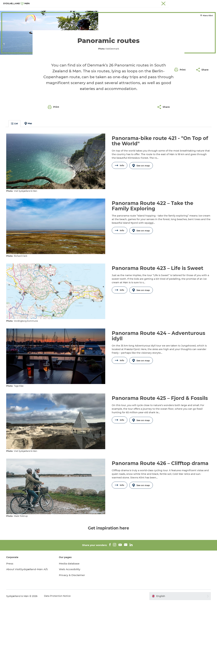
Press (10, 618)
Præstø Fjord (200, 3)
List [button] (15, 181)
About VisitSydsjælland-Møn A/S (28, 623)
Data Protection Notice (58, 650)
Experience (72, 10)
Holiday (7, 20)
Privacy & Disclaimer (72, 629)
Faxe (211, 3)
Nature (88, 10)
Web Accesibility (70, 623)
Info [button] (119, 222)
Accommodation (128, 10)
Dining (148, 10)
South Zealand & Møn (151, 3)
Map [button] (29, 180)
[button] (180, 138)
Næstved (176, 3)
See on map (141, 222)
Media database (70, 618)
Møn (166, 3)
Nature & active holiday (28, 20)
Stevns (187, 3)
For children (104, 10)
